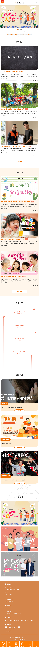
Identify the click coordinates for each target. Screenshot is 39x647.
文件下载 (27, 620)
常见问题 (7, 620)
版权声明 (11, 620)
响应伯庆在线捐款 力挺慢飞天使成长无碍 (14, 239)
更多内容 (19, 411)
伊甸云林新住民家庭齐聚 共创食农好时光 (14, 109)
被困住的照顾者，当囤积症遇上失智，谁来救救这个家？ (14, 480)
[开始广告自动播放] (34, 27)
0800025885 (8, 597)
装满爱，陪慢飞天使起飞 (7, 443)
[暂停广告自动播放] (37, 27)
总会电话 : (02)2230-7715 (10, 609)
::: (4, 583)
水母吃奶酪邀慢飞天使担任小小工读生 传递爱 (16, 146)
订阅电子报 (8, 631)
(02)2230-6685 (8, 594)
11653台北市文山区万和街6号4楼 (14, 613)
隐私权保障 (16, 620)
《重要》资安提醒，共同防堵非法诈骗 (12, 72)
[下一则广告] (4, 27)
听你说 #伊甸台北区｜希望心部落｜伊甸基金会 (12, 407)
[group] (19, 16)
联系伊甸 (32, 620)
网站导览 (22, 620)
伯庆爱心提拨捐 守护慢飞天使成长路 (13, 276)
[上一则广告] (2, 27)
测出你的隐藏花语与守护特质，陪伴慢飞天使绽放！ (17, 202)
